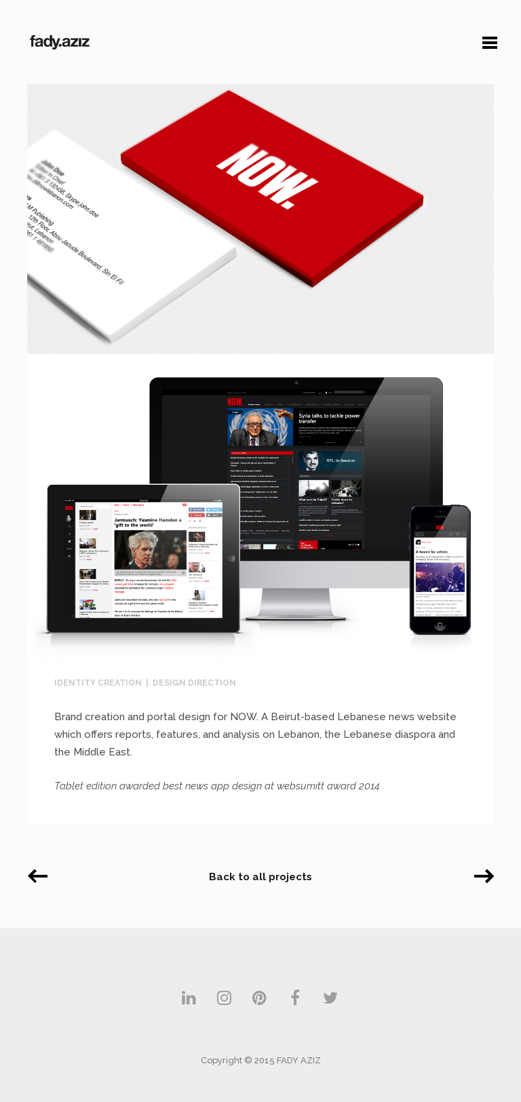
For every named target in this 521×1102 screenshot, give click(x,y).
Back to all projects (260, 877)
